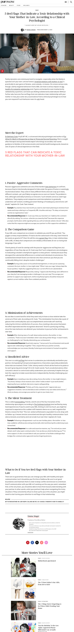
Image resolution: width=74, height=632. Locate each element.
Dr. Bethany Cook (11, 137)
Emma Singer (31, 29)
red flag (21, 360)
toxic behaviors (51, 187)
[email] (46, 542)
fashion (3, 5)
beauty (11, 5)
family (37, 10)
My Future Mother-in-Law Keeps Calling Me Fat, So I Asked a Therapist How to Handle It (34, 501)
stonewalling (20, 402)
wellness (26, 5)
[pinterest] (2, 71)
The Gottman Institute (42, 404)
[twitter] (37, 542)
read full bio (30, 532)
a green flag (43, 238)
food (18, 5)
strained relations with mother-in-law (48, 82)
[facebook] (32, 542)
